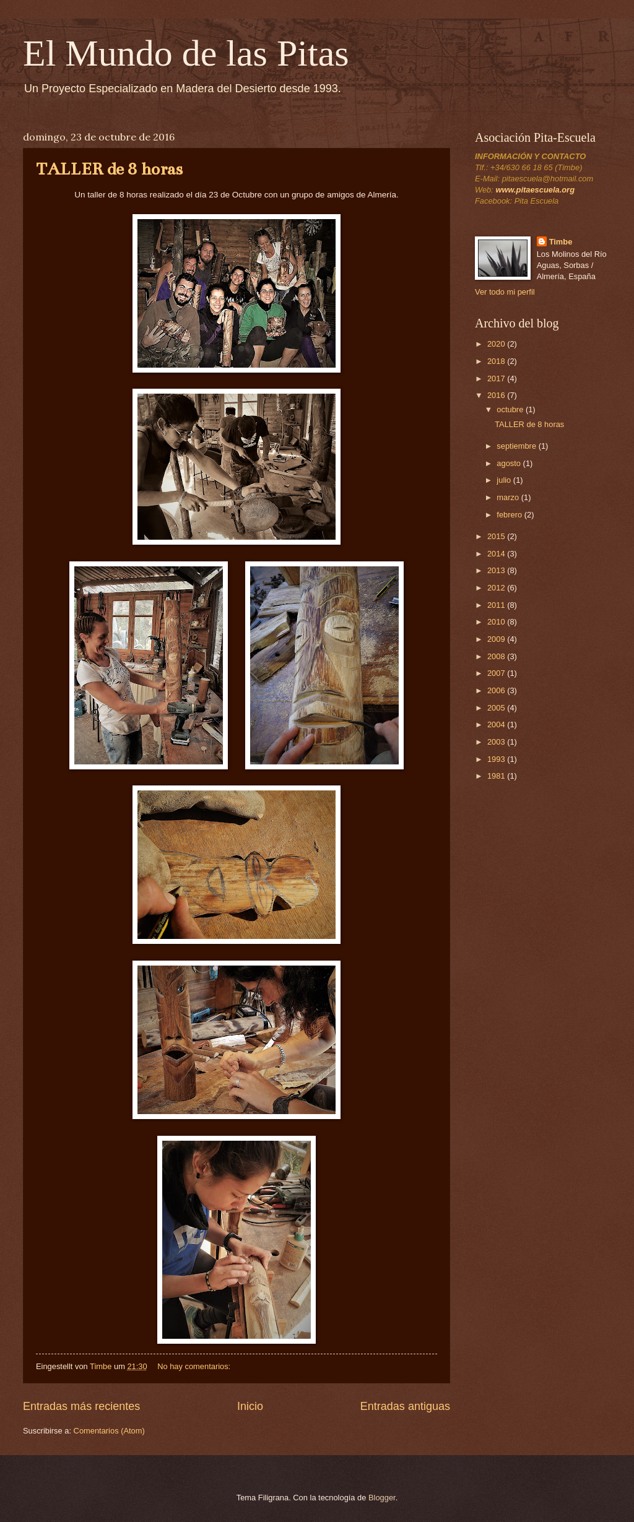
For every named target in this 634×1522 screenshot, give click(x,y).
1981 (497, 775)
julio (505, 480)
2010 (497, 621)
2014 (497, 553)
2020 (497, 343)
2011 (497, 605)
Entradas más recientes (81, 1406)
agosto (510, 463)
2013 (497, 570)
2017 (497, 378)
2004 (497, 724)
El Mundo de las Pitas (186, 53)
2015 (497, 536)
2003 (497, 741)
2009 (497, 639)
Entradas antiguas (405, 1406)
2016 (497, 395)
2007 (497, 673)
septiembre (517, 446)
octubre (511, 409)
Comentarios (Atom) (109, 1430)
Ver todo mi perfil (505, 291)
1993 (497, 759)
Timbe (561, 241)
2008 (497, 656)
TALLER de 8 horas (109, 168)
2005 (497, 707)
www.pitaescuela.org (535, 189)
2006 (497, 690)
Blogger (382, 1497)
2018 (497, 361)
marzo (509, 497)
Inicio (250, 1406)
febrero (510, 514)
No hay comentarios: (195, 1366)
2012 (497, 587)
